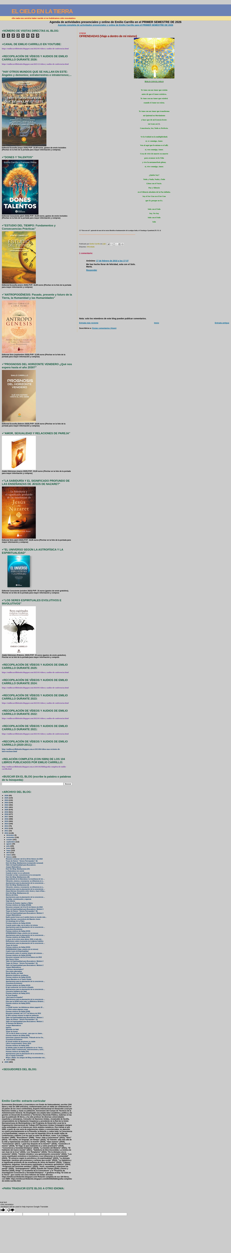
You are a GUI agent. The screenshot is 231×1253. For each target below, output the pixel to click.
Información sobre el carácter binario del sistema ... (25, 953)
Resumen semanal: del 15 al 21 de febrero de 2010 (24, 907)
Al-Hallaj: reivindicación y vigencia (18, 899)
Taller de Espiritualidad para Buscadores (21, 865)
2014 (7, 824)
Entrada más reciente (88, 323)
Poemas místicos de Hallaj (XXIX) (18, 947)
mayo (8, 850)
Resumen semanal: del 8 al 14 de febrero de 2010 (24, 957)
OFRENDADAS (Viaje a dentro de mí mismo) (22, 933)
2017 (7, 816)
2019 (7, 812)
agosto (9, 844)
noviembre (10, 837)
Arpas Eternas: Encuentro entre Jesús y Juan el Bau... (26, 891)
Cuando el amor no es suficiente (18, 873)
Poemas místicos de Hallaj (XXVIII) (18, 955)
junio (8, 848)
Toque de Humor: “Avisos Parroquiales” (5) (22, 911)
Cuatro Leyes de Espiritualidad (17, 951)
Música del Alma (12, 895)
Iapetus (8, 1027)
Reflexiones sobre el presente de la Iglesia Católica (24, 941)
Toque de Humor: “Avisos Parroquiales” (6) (22, 861)
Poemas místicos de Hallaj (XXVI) (18, 985)
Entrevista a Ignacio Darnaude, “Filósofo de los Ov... (25, 1037)
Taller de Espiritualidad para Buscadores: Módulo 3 (24, 909)
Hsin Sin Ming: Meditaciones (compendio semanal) (24, 863)
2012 (7, 828)
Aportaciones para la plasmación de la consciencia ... (25, 883)
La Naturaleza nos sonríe (15, 871)
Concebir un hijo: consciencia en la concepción (23, 875)
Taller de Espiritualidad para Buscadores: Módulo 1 (24, 1017)
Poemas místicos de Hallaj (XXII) (18, 1035)
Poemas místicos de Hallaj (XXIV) (18, 1003)
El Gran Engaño (12, 995)
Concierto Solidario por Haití (16, 991)
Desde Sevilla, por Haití (14, 973)
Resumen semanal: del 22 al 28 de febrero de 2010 (24, 859)
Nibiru (8, 1005)
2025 (7, 798)
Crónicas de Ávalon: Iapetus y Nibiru (19, 903)
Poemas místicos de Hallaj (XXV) (18, 993)
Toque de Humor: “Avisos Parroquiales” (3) (22, 1019)
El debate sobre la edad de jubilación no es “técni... (24, 1047)
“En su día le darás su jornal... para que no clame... (24, 1033)
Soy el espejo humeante (14, 1055)
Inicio (156, 323)
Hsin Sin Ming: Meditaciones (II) (17, 885)
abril (8, 852)
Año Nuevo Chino (12, 959)
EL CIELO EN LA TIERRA (42, 11)
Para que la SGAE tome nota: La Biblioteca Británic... (25, 1001)
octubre (9, 839)
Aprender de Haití (12, 1029)
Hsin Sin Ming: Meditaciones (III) (18, 877)
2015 (7, 821)
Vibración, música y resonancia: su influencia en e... (25, 881)
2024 (7, 800)
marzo (9, 855)
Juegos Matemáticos (13, 867)
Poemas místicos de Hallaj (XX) (17, 1051)
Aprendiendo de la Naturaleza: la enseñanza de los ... (25, 879)
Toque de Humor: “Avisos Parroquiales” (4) (22, 963)
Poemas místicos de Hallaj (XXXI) (18, 931)
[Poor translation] (10, 1210)
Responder (91, 270)
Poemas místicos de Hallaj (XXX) (18, 937)
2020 (7, 810)
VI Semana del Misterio (14, 1023)
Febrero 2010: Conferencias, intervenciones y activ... (25, 1049)
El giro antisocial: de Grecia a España (19, 987)
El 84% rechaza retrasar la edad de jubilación (22, 1015)
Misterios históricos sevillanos (17, 975)
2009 (7, 1062)
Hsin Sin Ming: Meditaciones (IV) (18, 869)
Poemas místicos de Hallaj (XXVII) (18, 977)
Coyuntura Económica (14, 929)
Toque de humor (12, 945)
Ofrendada (90, 247)
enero (8, 1060)
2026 (7, 795)
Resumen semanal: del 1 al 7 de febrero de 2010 (23, 1013)
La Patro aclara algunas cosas (17, 1009)
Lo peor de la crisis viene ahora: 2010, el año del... (24, 939)
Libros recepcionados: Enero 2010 (18, 1043)
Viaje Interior (10, 901)
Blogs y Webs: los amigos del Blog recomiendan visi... (26, 1057)
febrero (9, 857)
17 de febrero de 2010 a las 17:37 (112, 261)
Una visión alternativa (14, 971)
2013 (7, 826)
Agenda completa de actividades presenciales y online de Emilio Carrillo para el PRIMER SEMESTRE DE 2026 (115, 25)
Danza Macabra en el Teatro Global (18, 979)
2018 (7, 814)
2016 (7, 819)
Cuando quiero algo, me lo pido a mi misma (22, 925)
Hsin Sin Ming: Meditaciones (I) (17, 893)
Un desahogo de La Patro (15, 921)
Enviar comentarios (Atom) (104, 328)
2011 (7, 831)
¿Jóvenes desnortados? (15, 969)
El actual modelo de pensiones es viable (20, 1041)
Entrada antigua (222, 323)
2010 (7, 833)
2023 (7, 802)
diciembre (10, 835)
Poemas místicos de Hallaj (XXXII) (18, 923)
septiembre (10, 842)
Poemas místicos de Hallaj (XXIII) (18, 1011)
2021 (7, 807)
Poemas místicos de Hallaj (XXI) (17, 1045)
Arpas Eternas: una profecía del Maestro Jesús (23, 919)
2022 (7, 805)
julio (8, 846)
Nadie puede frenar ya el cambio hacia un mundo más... (26, 917)
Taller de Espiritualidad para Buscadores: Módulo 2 (24, 961)
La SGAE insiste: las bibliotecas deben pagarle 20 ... (25, 1007)
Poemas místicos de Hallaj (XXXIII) (18, 905)
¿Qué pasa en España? (14, 997)
